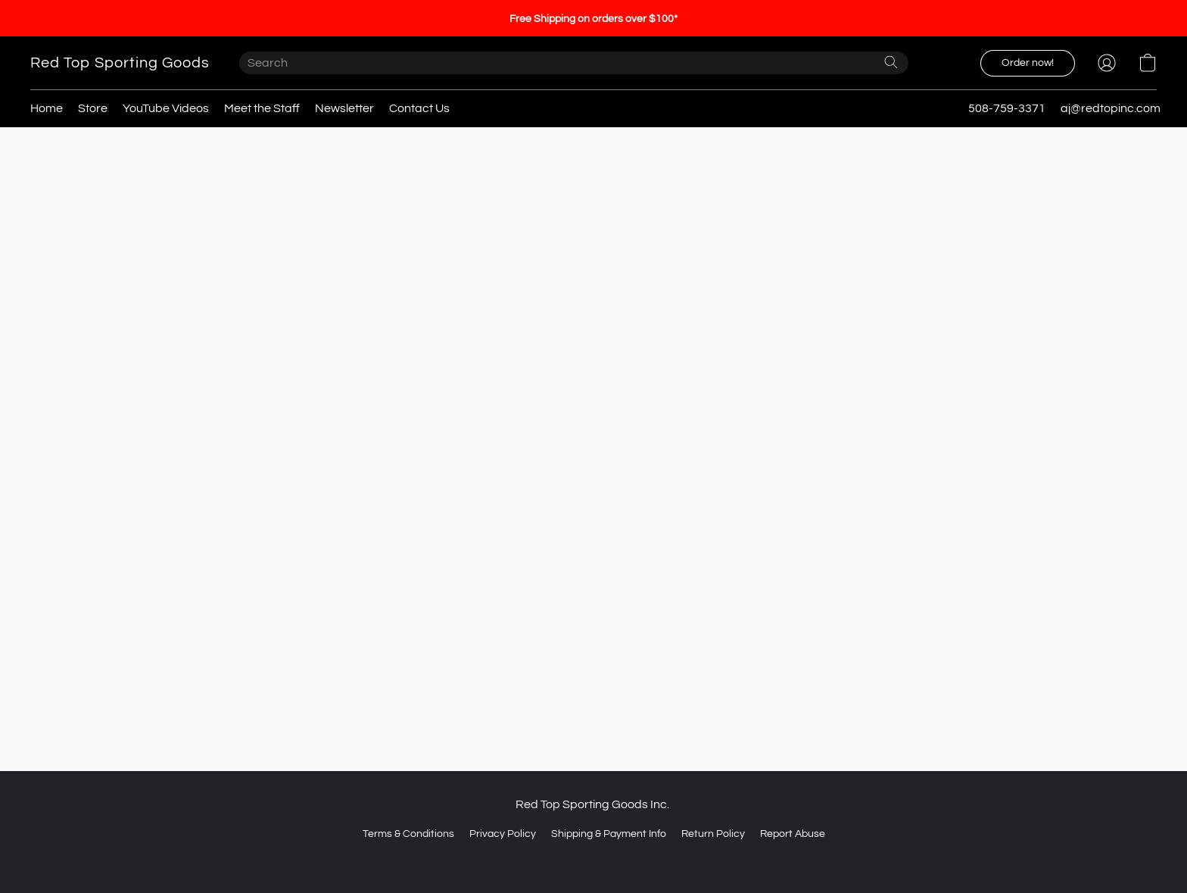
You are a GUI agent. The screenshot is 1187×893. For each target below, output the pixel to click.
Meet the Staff (262, 108)
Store (92, 108)
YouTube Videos (166, 108)
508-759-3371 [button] (1006, 108)
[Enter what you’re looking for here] (573, 63)
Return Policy (713, 834)
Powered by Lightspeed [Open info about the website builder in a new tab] (594, 860)
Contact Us (419, 108)
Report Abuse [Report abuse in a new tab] (792, 834)
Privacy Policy (502, 834)
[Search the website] (891, 62)
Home (46, 108)
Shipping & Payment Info (608, 834)
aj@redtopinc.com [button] (1111, 108)
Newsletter (344, 108)
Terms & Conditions (408, 834)
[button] (119, 63)
